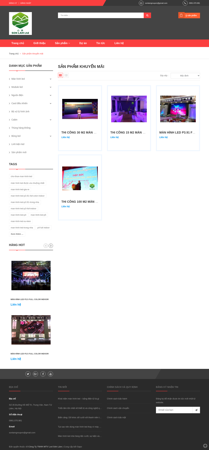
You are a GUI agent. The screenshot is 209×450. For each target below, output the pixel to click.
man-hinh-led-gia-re (20, 189)
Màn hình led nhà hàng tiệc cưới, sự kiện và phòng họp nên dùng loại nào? (93, 436)
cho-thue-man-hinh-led (21, 176)
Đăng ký (13, 3)
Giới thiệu (39, 43)
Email (12, 426)
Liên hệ (119, 43)
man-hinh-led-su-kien (21, 221)
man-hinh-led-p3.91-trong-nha (25, 202)
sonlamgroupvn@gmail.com (156, 3)
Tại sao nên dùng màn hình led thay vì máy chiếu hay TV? (85, 427)
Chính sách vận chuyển (118, 408)
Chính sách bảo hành (117, 398)
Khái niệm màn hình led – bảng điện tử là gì (78, 398)
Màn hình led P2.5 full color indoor (30, 299)
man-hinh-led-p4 (18, 215)
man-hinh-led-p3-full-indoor (23, 208)
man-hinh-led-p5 (38, 215)
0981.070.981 (194, 3)
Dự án (83, 43)
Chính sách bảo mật (116, 417)
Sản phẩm (62, 43)
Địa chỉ (12, 398)
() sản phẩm (191, 15)
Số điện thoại (15, 414)
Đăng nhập (26, 3)
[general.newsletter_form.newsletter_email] (178, 410)
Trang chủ (17, 43)
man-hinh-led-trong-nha (22, 227)
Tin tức (100, 43)
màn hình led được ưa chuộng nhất (27, 183)
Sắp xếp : (164, 75)
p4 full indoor (43, 227)
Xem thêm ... (17, 234)
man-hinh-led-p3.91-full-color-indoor (28, 196)
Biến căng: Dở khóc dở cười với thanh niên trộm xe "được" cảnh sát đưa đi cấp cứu (97, 417)
